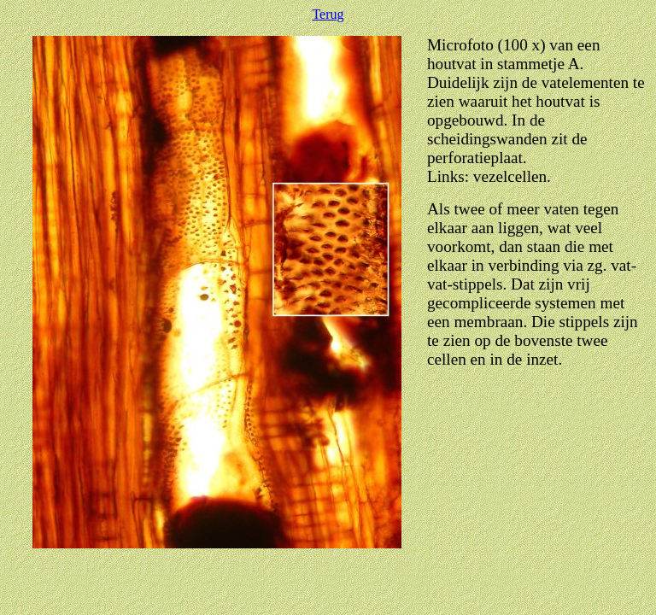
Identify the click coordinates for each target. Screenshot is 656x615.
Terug (327, 14)
